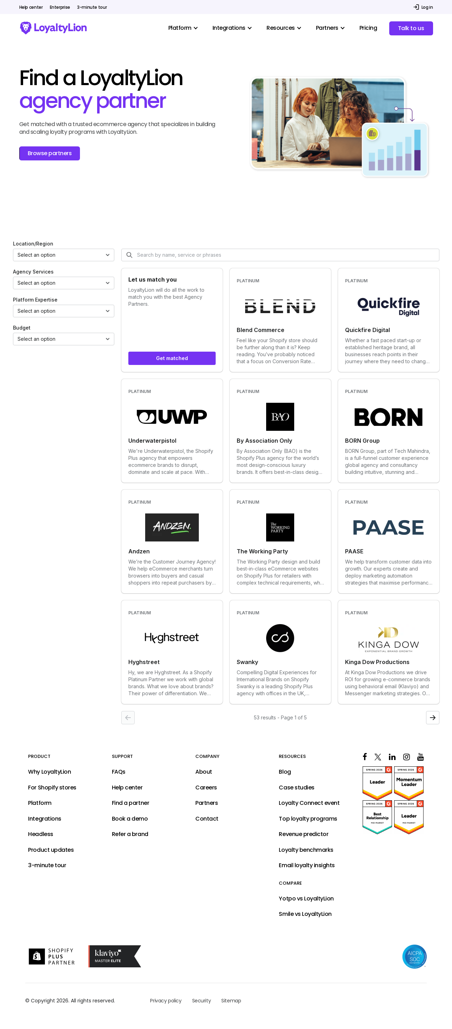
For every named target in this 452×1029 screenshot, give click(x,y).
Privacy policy (165, 1000)
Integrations (44, 819)
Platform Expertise (35, 300)
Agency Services (33, 272)
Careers (206, 788)
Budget (22, 328)
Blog (285, 772)
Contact (206, 819)
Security (201, 1000)
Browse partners (50, 153)
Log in (427, 7)
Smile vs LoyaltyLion (305, 914)
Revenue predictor (303, 834)
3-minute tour (92, 7)
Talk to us (411, 28)
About (203, 772)
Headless (40, 834)
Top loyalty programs (308, 819)
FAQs (119, 772)
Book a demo (130, 819)
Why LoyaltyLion (49, 772)
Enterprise (60, 7)
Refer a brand (130, 834)
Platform (39, 803)
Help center (31, 7)
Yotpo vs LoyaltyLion (306, 899)
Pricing (368, 28)
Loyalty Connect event (309, 803)
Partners (206, 803)
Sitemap (231, 1000)
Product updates (51, 850)
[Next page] (432, 717)
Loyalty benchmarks (306, 850)
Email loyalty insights (307, 865)
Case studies (296, 788)
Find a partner (130, 803)
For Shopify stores (52, 788)
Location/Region (33, 244)
